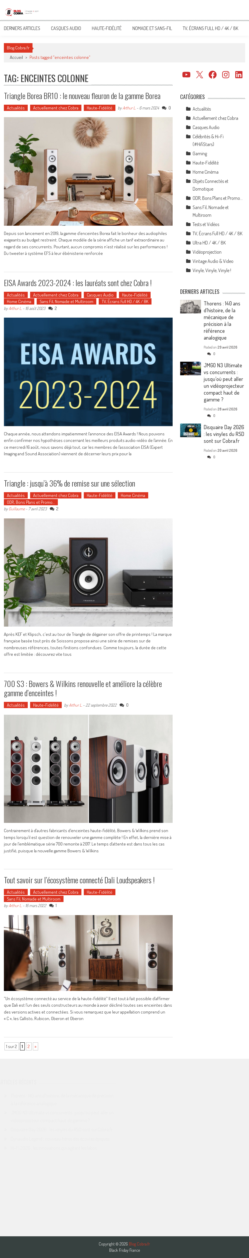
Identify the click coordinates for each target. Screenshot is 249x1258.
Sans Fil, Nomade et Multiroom (66, 301)
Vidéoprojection (207, 252)
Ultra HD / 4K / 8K (209, 243)
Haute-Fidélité (107, 28)
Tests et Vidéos (206, 224)
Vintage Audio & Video (213, 261)
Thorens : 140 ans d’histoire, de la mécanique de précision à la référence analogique (222, 320)
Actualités (16, 108)
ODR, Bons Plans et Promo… (31, 502)
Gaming (200, 153)
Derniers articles (22, 28)
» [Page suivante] (35, 1046)
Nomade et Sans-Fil (152, 28)
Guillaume (17, 508)
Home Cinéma (19, 301)
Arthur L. (129, 107)
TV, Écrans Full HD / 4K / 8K (210, 28)
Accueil (16, 57)
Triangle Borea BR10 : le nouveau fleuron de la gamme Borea (82, 95)
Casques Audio (66, 28)
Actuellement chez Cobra (55, 108)
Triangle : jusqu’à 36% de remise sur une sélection (69, 483)
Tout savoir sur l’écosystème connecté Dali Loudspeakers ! (79, 880)
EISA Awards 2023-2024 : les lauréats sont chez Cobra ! (78, 282)
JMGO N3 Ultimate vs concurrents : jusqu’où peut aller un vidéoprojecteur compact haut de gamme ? (224, 382)
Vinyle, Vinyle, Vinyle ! (212, 270)
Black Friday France (124, 1250)
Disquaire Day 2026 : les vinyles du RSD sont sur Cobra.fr (224, 434)
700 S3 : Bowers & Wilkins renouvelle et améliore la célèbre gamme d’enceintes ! (83, 688)
